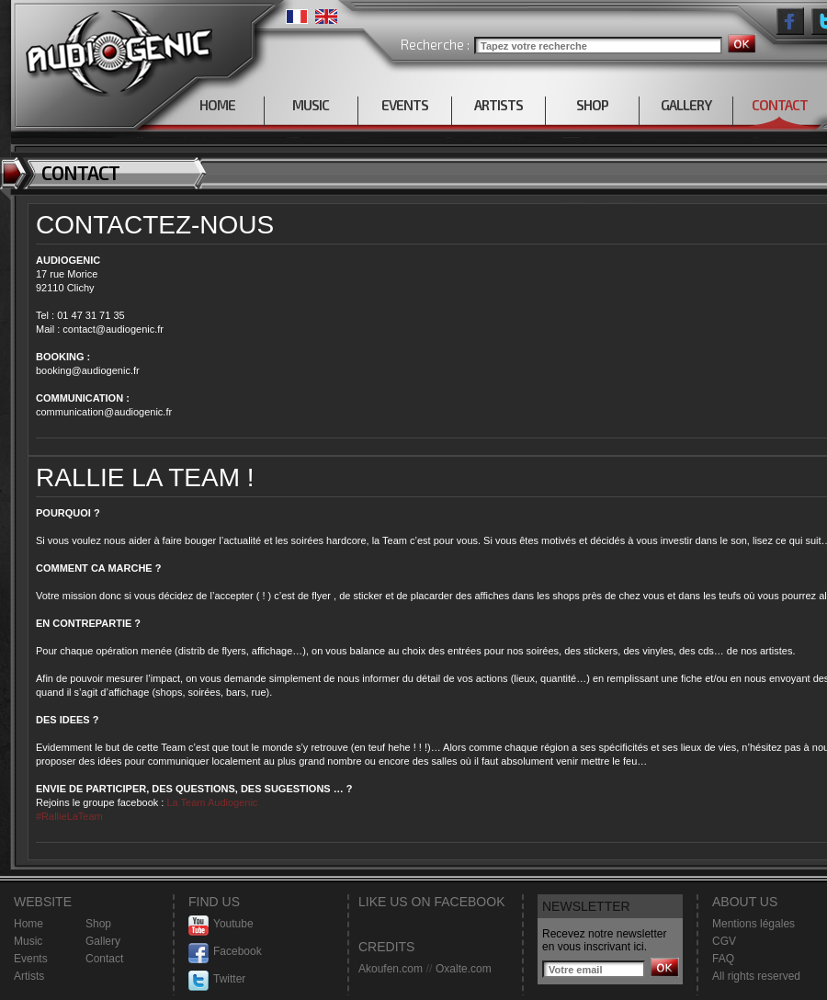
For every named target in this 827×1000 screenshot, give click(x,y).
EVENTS (404, 105)
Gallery (102, 941)
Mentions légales (753, 923)
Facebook (225, 951)
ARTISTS (498, 105)
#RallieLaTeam (69, 816)
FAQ (723, 958)
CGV (724, 941)
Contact (104, 958)
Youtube (221, 924)
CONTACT (780, 105)
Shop (98, 923)
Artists (29, 976)
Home (28, 923)
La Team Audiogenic (210, 802)
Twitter (216, 979)
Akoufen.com (390, 968)
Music (28, 941)
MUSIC (310, 105)
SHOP (592, 105)
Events (31, 958)
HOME (217, 105)
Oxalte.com (464, 968)
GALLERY (686, 105)
